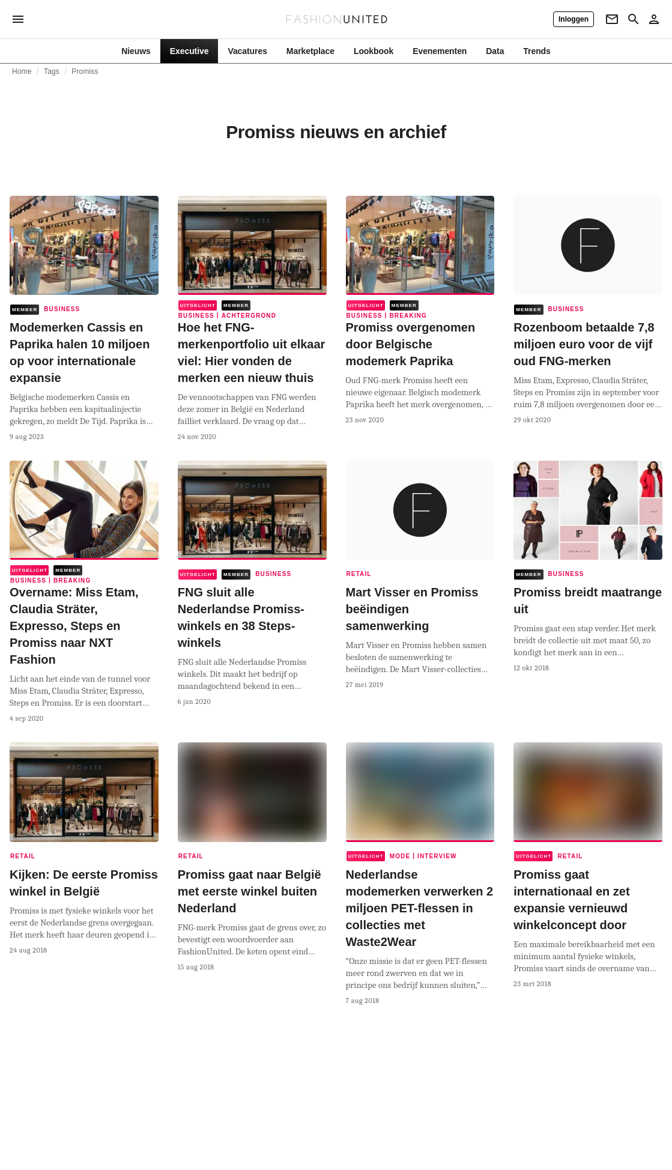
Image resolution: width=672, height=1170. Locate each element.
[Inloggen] (573, 19)
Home (22, 71)
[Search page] (633, 19)
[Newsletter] (612, 19)
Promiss (84, 71)
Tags (51, 71)
